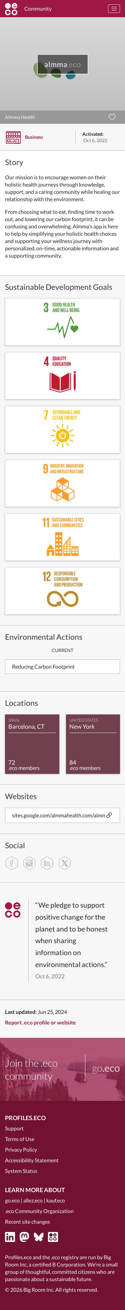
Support (14, 1128)
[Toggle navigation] (114, 8)
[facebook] (11, 863)
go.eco (12, 1200)
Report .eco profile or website (40, 1022)
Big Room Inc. (38, 1289)
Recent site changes (27, 1221)
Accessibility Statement (32, 1160)
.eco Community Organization (39, 1211)
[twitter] (64, 863)
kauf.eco (55, 1200)
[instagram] (29, 863)
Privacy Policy (21, 1149)
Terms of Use (19, 1139)
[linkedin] (47, 863)
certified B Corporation (58, 1264)
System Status (21, 1171)
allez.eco (33, 1200)
